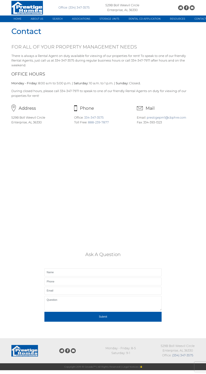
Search (57, 18)
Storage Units (109, 18)
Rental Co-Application (145, 18)
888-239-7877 (98, 122)
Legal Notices (130, 366)
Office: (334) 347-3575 (74, 7)
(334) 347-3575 (182, 355)
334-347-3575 (94, 117)
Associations (81, 18)
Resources (177, 18)
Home (17, 18)
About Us (37, 18)
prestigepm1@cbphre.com (166, 117)
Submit (103, 316)
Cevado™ (90, 366)
